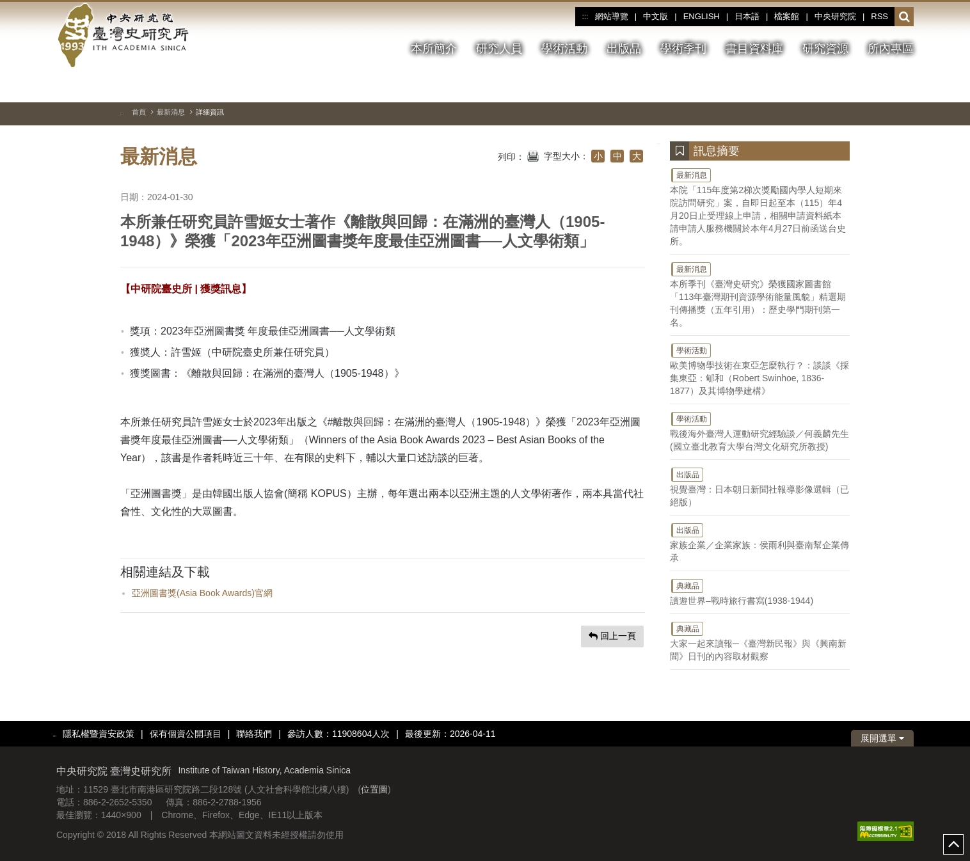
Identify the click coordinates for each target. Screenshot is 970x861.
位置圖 (374, 789)
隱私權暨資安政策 (98, 734)
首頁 (139, 112)
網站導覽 (611, 16)
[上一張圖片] (881, 85)
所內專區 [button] (891, 48)
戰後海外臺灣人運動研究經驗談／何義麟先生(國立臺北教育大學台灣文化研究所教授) (760, 431)
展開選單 (882, 738)
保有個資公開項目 (185, 734)
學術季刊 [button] (683, 48)
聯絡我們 (254, 734)
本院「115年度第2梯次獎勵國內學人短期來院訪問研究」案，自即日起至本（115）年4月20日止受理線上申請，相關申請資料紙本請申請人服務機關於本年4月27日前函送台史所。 (760, 206)
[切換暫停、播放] (858, 85)
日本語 (747, 16)
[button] (904, 17)
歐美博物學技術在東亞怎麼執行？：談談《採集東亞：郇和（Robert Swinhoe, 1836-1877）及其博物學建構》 (760, 369)
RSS (879, 16)
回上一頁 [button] (612, 636)
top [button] (953, 844)
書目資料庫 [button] (754, 48)
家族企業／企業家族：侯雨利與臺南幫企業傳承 (760, 542)
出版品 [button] (624, 48)
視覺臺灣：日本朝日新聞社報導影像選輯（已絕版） (760, 486)
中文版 (655, 16)
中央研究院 (835, 16)
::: (585, 16)
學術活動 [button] (564, 48)
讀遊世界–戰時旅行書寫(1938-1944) (760, 592)
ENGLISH (701, 16)
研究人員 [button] (499, 48)
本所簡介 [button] (434, 48)
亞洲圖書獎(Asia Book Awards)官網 (202, 593)
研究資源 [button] (825, 48)
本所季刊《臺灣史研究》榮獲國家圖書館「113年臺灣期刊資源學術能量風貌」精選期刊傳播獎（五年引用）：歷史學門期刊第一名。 (760, 294)
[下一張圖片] (904, 85)
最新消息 (171, 112)
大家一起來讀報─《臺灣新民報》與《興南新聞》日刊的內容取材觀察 (760, 640)
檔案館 (786, 16)
